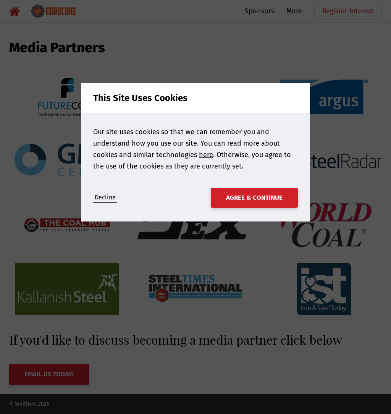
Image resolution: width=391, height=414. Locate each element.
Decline (105, 197)
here (206, 155)
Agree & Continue (254, 198)
